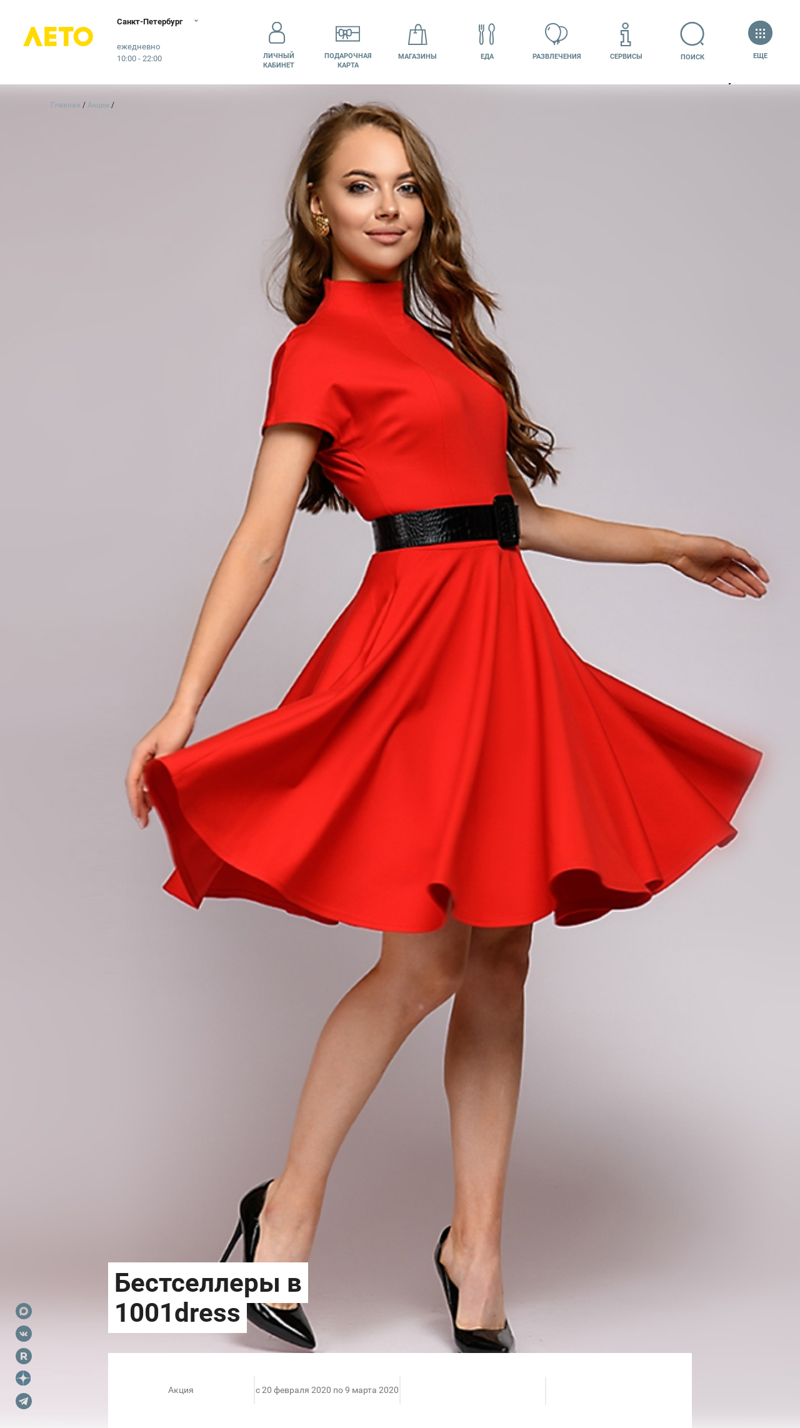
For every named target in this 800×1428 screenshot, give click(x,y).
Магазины (417, 41)
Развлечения (556, 41)
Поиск (696, 41)
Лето (62, 42)
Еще (760, 41)
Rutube (24, 1356)
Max (24, 1311)
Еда (487, 41)
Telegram (24, 1401)
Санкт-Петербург (161, 22)
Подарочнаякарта (348, 42)
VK (24, 1334)
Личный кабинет (278, 42)
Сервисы (626, 41)
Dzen (24, 1379)
